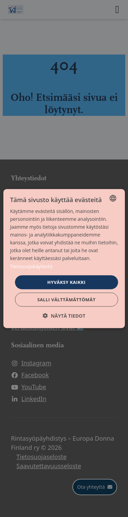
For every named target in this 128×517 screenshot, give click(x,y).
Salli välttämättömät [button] (66, 299)
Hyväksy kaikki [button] (66, 282)
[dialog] (64, 258)
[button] (64, 316)
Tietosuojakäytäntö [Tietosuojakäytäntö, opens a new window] (31, 266)
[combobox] (113, 198)
